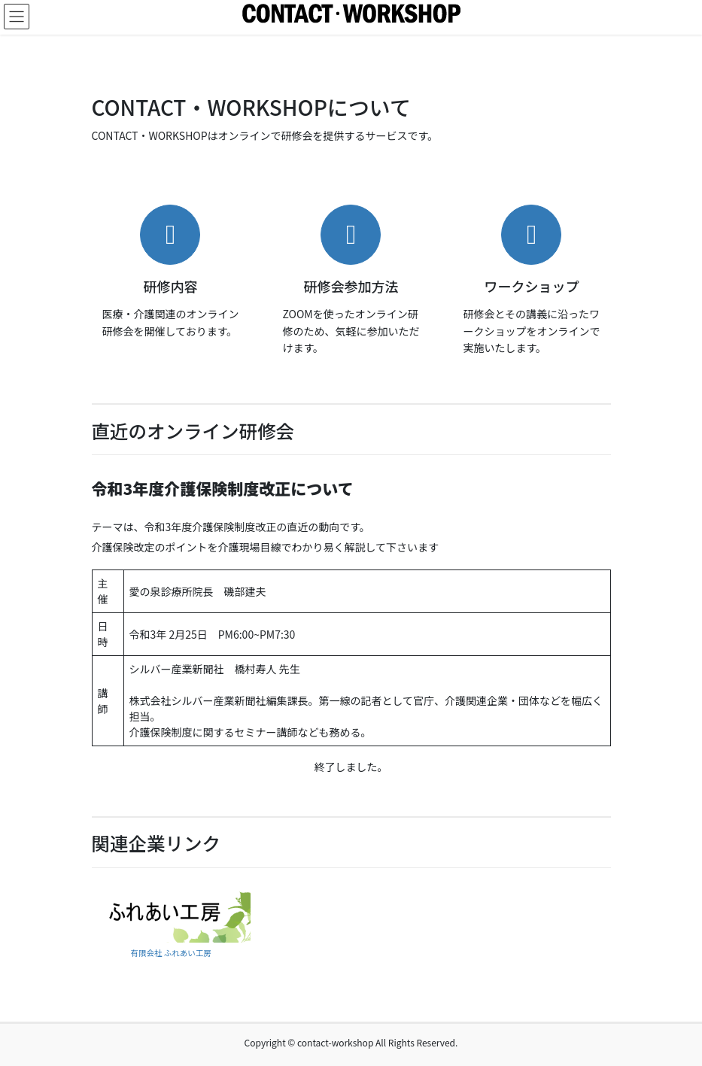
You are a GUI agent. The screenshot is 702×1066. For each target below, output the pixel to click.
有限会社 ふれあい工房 (170, 952)
